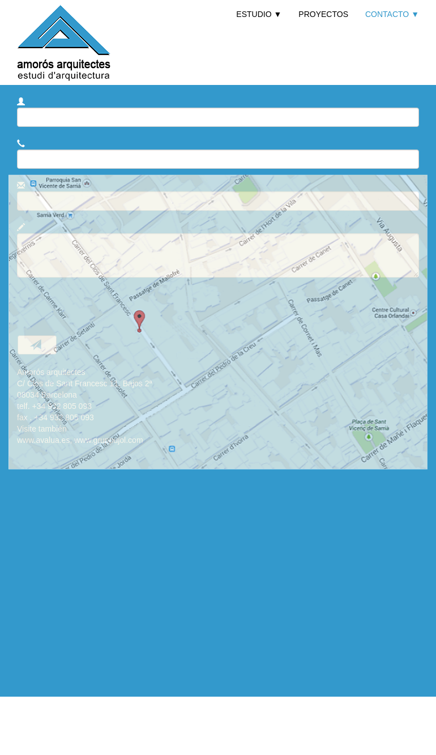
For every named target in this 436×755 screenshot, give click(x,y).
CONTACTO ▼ (392, 14)
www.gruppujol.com (108, 440)
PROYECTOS (323, 14)
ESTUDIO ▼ (258, 14)
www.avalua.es (43, 440)
